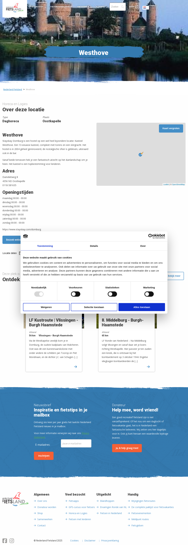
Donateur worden (46, 507)
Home (14, 7)
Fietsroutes (36, 7)
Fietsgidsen (137, 525)
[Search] (118, 7)
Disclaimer (89, 540)
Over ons (42, 500)
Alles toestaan (141, 307)
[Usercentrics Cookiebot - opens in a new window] (150, 236)
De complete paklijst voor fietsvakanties (152, 507)
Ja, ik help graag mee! (127, 448)
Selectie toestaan (94, 307)
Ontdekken (83, 7)
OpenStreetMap (178, 184)
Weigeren (46, 307)
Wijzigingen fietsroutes (143, 500)
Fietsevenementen (141, 513)
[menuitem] (14, 7)
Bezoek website (14, 239)
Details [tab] (94, 246)
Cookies (74, 540)
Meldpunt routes (140, 519)
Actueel (100, 7)
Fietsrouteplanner (60, 7)
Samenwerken (44, 519)
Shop (131, 7)
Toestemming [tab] (45, 246)
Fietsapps (74, 500)
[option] (57, 331)
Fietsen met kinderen (80, 519)
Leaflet (166, 184)
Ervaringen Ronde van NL (113, 507)
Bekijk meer (174, 275)
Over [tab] (143, 246)
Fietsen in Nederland (111, 513)
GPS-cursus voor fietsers (82, 507)
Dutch (146, 7)
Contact (41, 525)
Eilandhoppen (107, 500)
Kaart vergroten (171, 128)
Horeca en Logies (78, 513)
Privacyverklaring (110, 540)
